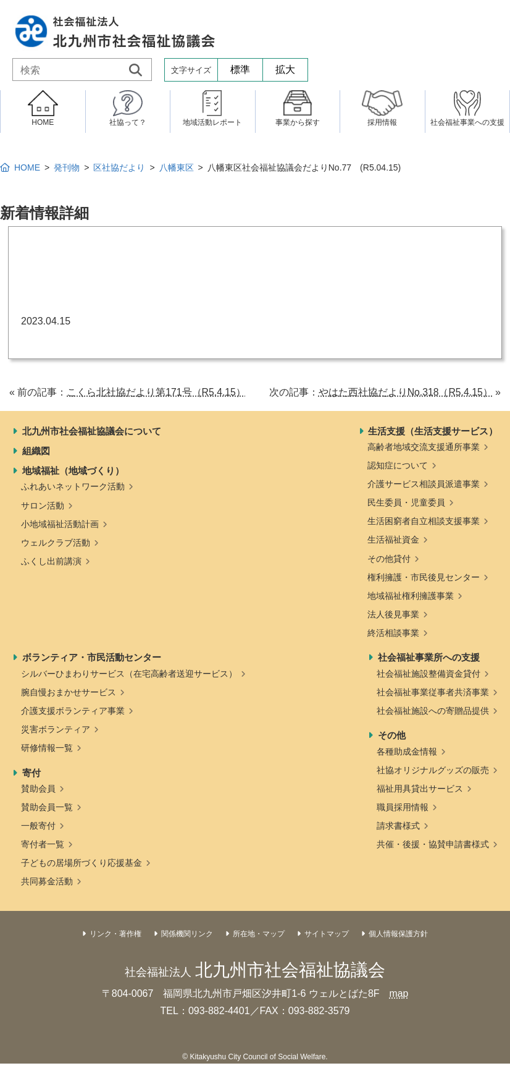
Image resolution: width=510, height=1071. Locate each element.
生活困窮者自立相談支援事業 (423, 521)
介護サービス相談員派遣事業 (423, 484)
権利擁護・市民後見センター (423, 577)
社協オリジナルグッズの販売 (433, 770)
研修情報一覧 (47, 748)
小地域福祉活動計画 (60, 524)
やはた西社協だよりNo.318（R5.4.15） (405, 392)
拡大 (285, 69)
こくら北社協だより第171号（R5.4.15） (156, 392)
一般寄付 (38, 826)
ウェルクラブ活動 (55, 543)
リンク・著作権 (115, 933)
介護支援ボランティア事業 (73, 711)
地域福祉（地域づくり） (73, 470)
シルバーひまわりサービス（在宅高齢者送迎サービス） (129, 674)
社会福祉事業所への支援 (429, 657)
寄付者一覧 (42, 844)
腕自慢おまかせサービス (68, 692)
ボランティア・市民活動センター (91, 657)
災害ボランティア (55, 729)
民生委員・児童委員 (406, 502)
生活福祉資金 (393, 539)
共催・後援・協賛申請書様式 (433, 844)
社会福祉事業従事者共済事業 (433, 692)
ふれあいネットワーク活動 (73, 486)
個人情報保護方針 (398, 933)
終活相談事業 (393, 633)
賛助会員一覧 (47, 807)
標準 (240, 69)
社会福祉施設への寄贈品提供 (433, 711)
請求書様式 (398, 826)
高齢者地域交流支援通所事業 (423, 447)
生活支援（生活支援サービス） (433, 431)
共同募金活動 (47, 881)
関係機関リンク (187, 933)
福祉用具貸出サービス (420, 789)
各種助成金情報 (407, 751)
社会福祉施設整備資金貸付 (428, 674)
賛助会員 (38, 789)
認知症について (397, 465)
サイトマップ (326, 933)
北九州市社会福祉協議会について (91, 431)
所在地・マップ (259, 933)
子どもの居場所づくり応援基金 (81, 863)
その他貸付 (389, 559)
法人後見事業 (393, 614)
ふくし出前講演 (51, 561)
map (398, 993)
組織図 (36, 451)
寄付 (31, 773)
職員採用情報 (402, 807)
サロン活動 (42, 505)
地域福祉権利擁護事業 (410, 596)
